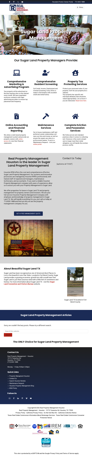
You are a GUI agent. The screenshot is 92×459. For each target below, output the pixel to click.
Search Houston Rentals (17, 381)
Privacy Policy (20, 413)
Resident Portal (57, 2)
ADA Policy (13, 388)
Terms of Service (69, 453)
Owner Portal (68, 2)
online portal (37, 144)
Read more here (81, 101)
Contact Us (13, 378)
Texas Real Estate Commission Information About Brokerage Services (31, 415)
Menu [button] (81, 7)
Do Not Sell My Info (50, 413)
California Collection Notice (67, 413)
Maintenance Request (16, 383)
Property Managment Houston (19, 376)
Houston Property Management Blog (21, 386)
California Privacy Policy (34, 413)
